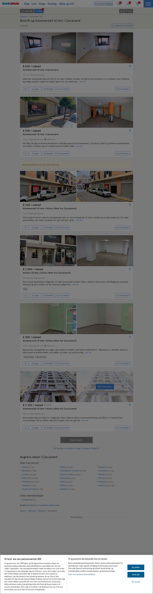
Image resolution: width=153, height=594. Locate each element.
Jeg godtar (136, 567)
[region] (76, 574)
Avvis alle (136, 574)
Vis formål (136, 582)
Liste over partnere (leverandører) (81, 574)
